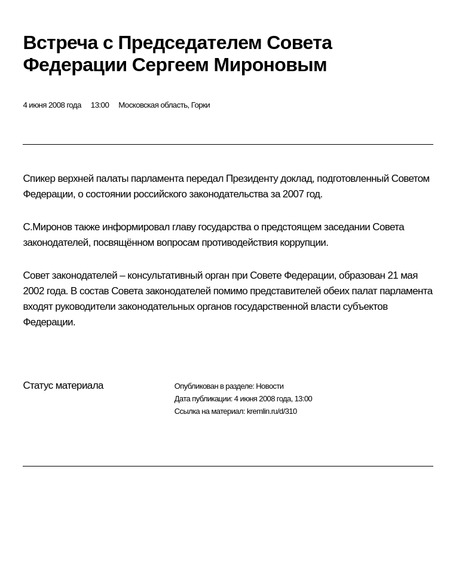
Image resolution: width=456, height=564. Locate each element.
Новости (269, 386)
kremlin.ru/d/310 (272, 411)
